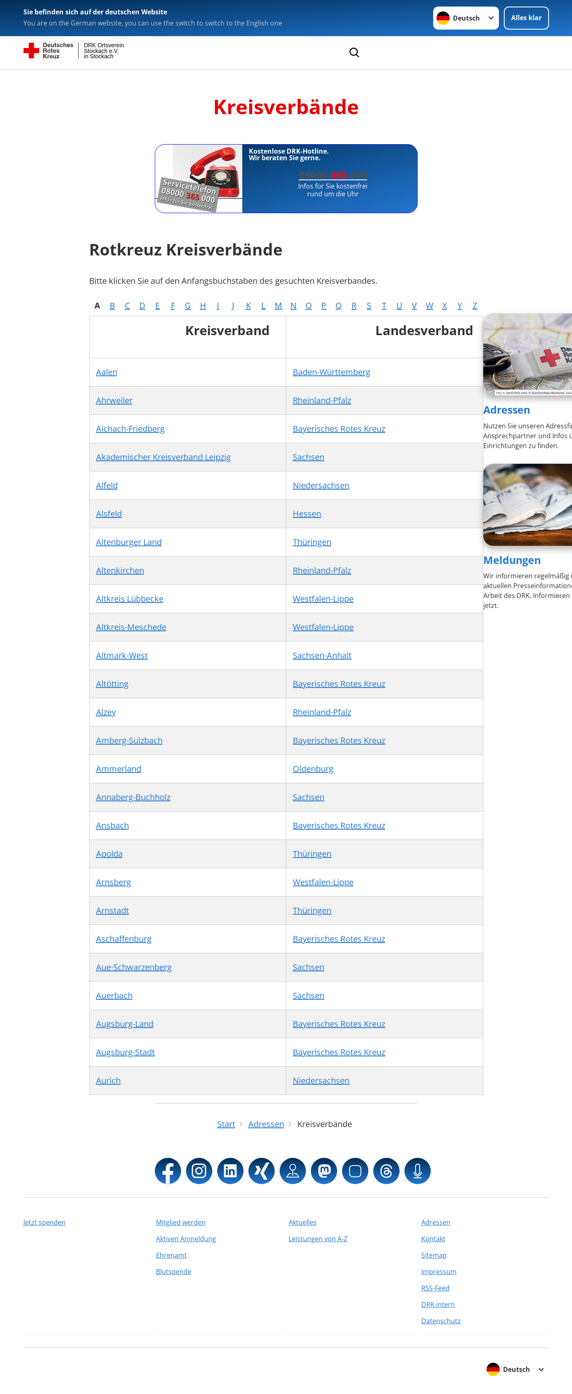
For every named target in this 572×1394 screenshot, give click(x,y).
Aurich (108, 1080)
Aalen (106, 371)
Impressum (439, 1271)
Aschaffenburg (124, 938)
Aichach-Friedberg (130, 428)
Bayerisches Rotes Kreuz (339, 428)
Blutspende (173, 1271)
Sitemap (434, 1255)
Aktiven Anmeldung (186, 1238)
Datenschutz (441, 1320)
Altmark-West (122, 655)
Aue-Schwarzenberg (134, 967)
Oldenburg (313, 768)
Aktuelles (303, 1222)
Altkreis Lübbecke (129, 598)
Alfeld (107, 485)
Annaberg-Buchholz (133, 797)
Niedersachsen (321, 485)
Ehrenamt (171, 1255)
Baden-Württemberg (331, 371)
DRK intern (438, 1304)
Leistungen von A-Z (318, 1238)
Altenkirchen (120, 570)
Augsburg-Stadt (125, 1052)
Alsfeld (109, 513)
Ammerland (118, 768)
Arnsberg (113, 882)
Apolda (109, 853)
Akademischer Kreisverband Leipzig (163, 456)
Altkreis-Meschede (131, 627)
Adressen (506, 409)
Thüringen (312, 541)
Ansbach (112, 825)
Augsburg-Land (125, 1023)
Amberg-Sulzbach (129, 740)
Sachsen (308, 456)
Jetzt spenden (44, 1222)
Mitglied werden (181, 1222)
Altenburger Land (129, 541)
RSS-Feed (435, 1288)
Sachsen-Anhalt (322, 655)
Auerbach (114, 995)
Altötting (112, 683)
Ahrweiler (114, 400)
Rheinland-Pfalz (322, 400)
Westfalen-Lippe (323, 598)
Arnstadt (112, 910)
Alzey (106, 712)
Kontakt (433, 1238)
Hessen (307, 513)
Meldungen (512, 560)
